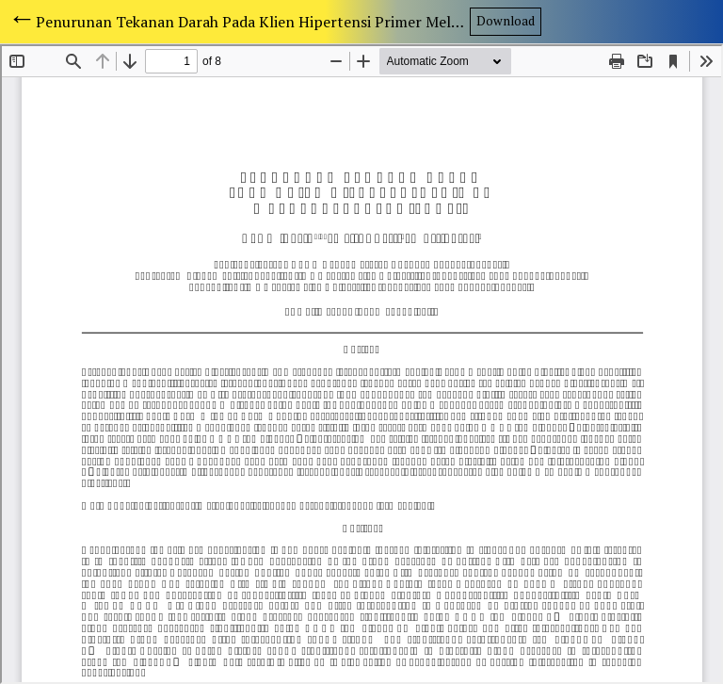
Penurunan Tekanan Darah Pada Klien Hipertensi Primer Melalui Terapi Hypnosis (253, 21)
